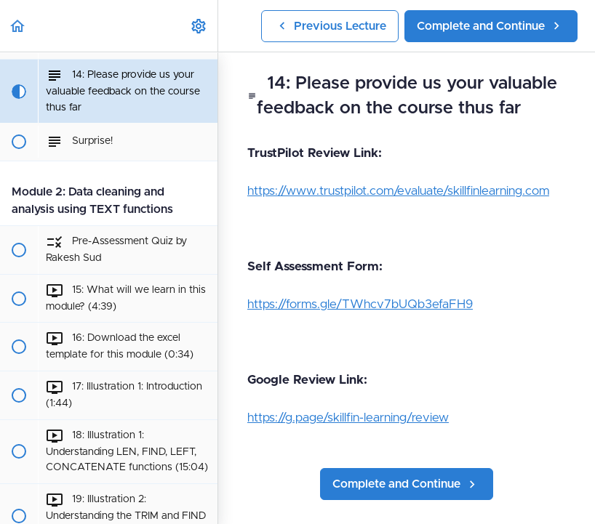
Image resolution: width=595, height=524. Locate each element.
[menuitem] (199, 26)
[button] (18, 26)
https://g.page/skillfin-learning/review (348, 417)
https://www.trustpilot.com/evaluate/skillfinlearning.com (398, 191)
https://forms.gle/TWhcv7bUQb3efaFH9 (360, 304)
